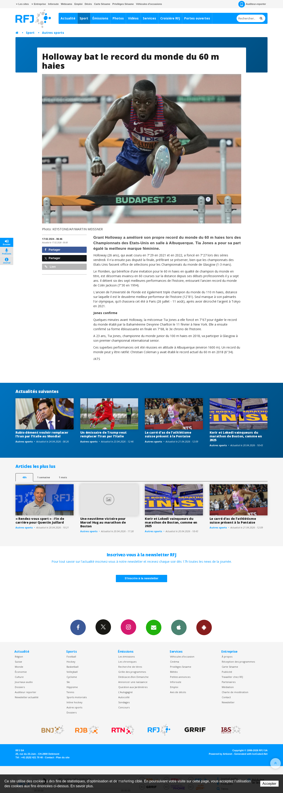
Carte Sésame (102, 4)
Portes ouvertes (197, 18)
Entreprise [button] (38, 4)
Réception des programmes (238, 661)
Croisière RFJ (170, 18)
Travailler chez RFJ (232, 676)
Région (19, 656)
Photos (118, 18)
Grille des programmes (132, 671)
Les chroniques (127, 661)
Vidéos (133, 18)
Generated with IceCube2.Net (251, 754)
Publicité (227, 671)
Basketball (72, 666)
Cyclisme (72, 676)
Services (149, 18)
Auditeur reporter (25, 692)
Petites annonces (180, 676)
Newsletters (153, 627)
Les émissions (126, 656)
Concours (124, 707)
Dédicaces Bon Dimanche (133, 676)
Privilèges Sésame (123, 4)
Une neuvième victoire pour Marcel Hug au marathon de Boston (103, 522)
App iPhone (179, 627)
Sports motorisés (77, 697)
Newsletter (228, 702)
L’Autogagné (125, 692)
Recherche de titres (130, 666)
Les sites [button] (22, 4)
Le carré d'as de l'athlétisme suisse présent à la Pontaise (168, 434)
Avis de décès (178, 692)
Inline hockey (74, 702)
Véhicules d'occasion (182, 656)
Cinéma (174, 661)
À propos (227, 656)
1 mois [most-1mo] (63, 477)
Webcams (66, 4)
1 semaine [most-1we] (43, 477)
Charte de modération (235, 692)
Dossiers (20, 687)
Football (71, 656)
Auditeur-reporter (252, 4)
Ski (68, 682)
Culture (19, 676)
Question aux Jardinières (132, 687)
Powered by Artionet (220, 754)
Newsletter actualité (26, 697)
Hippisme (72, 687)
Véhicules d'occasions (149, 4)
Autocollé (124, 697)
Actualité (68, 18)
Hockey (71, 661)
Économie (21, 671)
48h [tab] (24, 477)
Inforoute (53, 4)
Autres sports (53, 32)
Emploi (78, 4)
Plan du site (62, 757)
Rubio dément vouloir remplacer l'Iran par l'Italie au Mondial (41, 434)
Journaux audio (24, 682)
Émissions (100, 18)
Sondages (124, 702)
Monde (19, 666)
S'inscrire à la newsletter (141, 578)
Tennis (70, 692)
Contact (226, 697)
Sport (84, 18)
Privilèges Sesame (180, 666)
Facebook (78, 627)
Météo (174, 671)
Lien (50, 266)
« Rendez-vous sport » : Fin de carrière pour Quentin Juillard (39, 520)
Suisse (18, 661)
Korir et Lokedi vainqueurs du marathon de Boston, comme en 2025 (236, 436)
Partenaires (228, 682)
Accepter (269, 783)
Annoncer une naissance (132, 682)
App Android (204, 627)
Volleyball (72, 671)
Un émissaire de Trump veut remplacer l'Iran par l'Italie (103, 434)
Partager (52, 249)
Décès (88, 4)
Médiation (228, 687)
